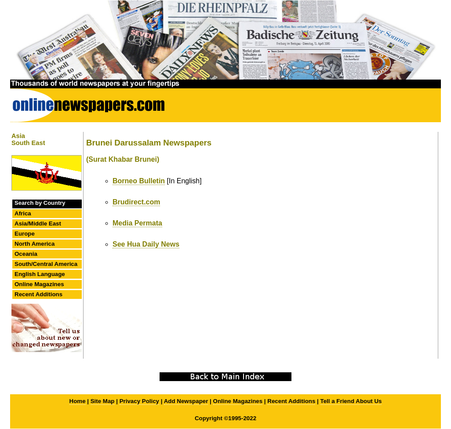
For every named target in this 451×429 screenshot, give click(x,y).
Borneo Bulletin (139, 181)
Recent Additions (38, 294)
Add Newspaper (186, 401)
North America (35, 243)
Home (77, 401)
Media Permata (137, 223)
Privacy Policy (139, 401)
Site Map (103, 401)
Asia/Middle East (38, 223)
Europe (25, 233)
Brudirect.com (136, 202)
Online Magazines (39, 284)
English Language (40, 274)
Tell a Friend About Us (351, 401)
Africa (23, 213)
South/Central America (46, 264)
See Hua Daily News (146, 244)
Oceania (26, 254)
